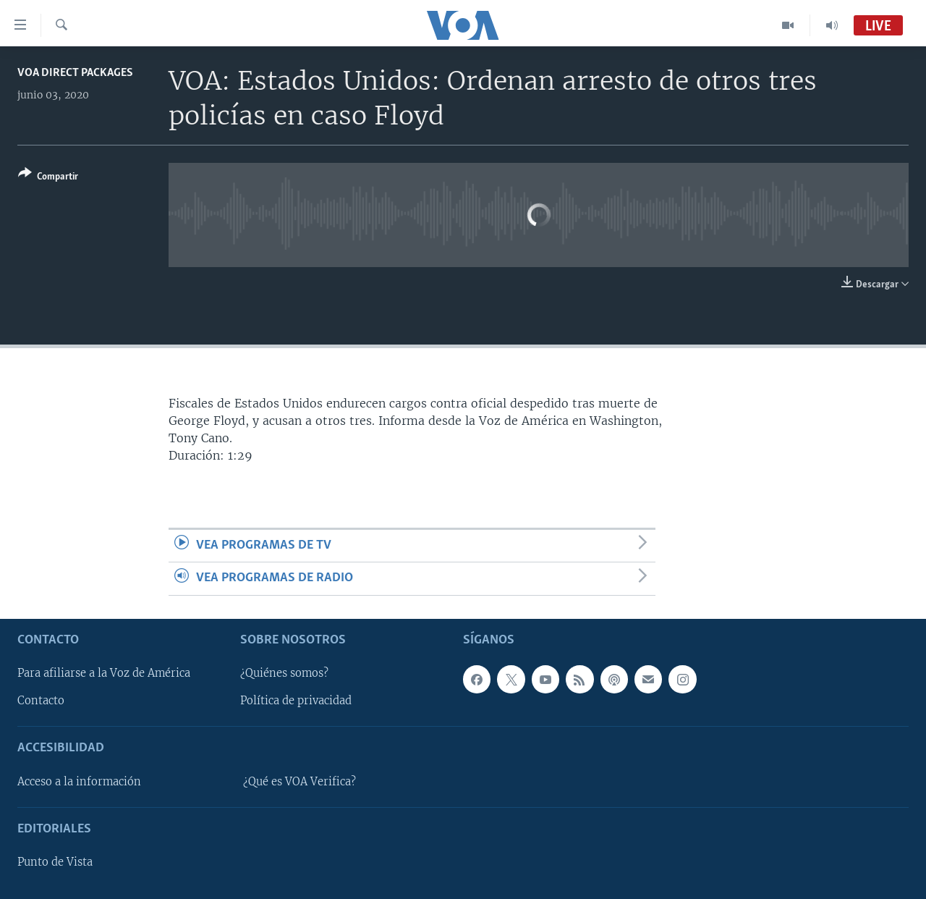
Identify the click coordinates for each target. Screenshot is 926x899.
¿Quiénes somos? (284, 673)
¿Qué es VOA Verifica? (299, 781)
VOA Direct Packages (75, 73)
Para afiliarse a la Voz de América (103, 673)
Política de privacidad (296, 700)
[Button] (48, 178)
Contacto (40, 700)
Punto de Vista (55, 862)
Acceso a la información (79, 781)
